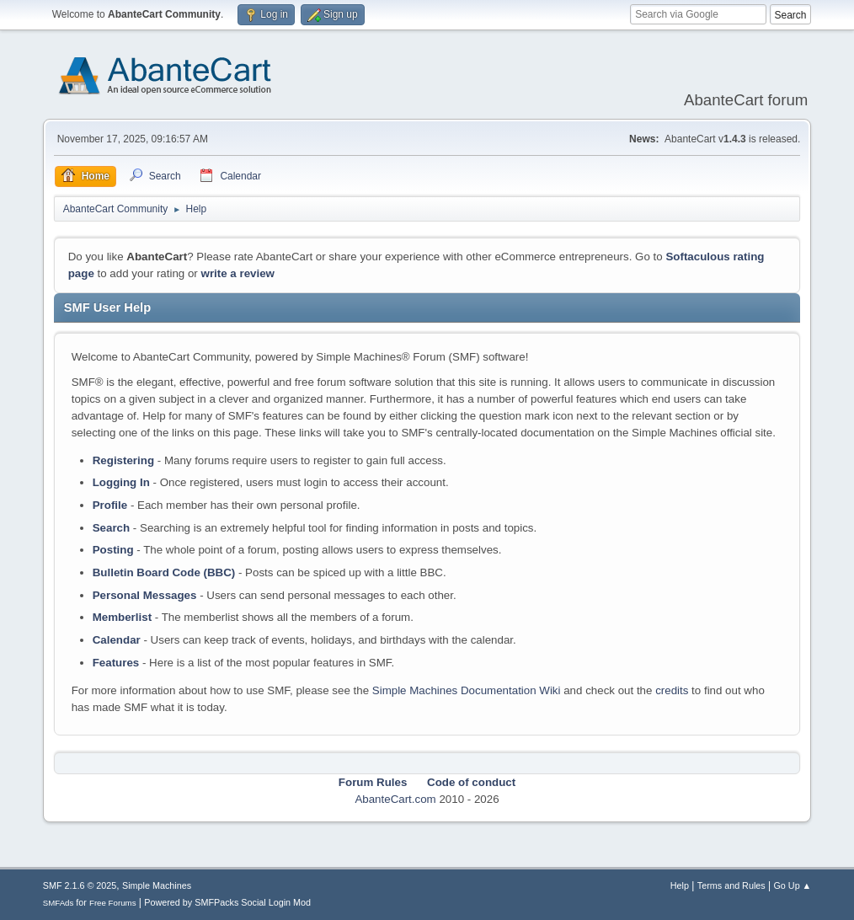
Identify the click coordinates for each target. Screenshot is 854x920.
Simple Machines (156, 885)
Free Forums (112, 902)
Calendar (117, 640)
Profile (110, 505)
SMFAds (58, 902)
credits (671, 690)
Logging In (121, 482)
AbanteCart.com (395, 799)
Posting (113, 549)
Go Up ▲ (792, 885)
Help (679, 885)
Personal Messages (145, 595)
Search (111, 528)
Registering (123, 460)
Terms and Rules (731, 885)
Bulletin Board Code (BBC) (164, 572)
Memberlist (122, 617)
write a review (238, 273)
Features (116, 662)
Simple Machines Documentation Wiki (466, 690)
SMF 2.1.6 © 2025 (80, 885)
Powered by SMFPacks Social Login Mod (227, 902)
